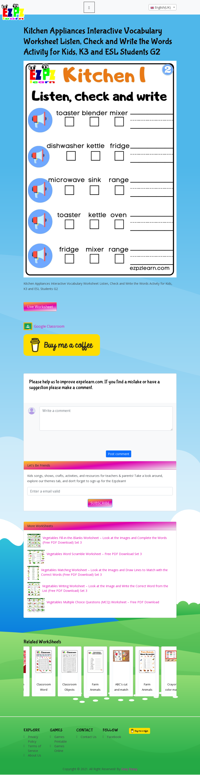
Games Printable (60, 739)
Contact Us (88, 737)
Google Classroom (44, 326)
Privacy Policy (33, 739)
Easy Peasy (129, 769)
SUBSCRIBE (100, 503)
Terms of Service (34, 748)
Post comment (118, 454)
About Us (34, 755)
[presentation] (139, 441)
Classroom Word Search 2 (61, 689)
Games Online (59, 748)
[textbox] (162, 7)
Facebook (114, 737)
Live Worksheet (40, 306)
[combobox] (162, 7)
